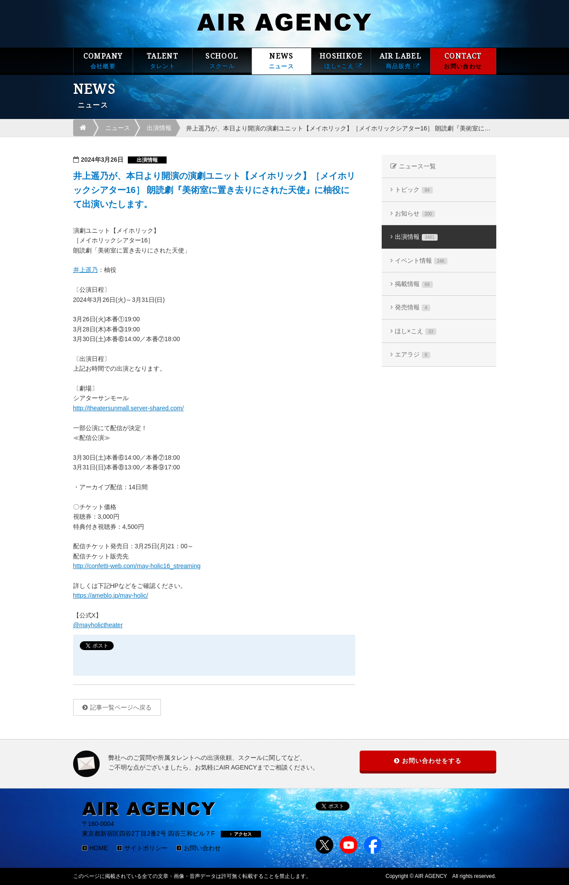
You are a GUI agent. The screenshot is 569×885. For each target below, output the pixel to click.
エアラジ (413, 354)
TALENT (162, 61)
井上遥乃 (85, 269)
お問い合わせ (202, 848)
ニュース (117, 127)
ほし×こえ (415, 331)
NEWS (281, 61)
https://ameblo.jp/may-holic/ (110, 595)
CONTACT (463, 61)
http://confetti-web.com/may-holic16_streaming (137, 565)
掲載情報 (414, 284)
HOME (98, 848)
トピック (414, 189)
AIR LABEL (400, 61)
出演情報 (159, 127)
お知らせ (415, 213)
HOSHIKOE (341, 61)
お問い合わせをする (431, 760)
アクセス (241, 834)
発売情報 (413, 307)
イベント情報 (421, 260)
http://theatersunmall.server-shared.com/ (128, 408)
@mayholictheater (98, 624)
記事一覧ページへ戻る (121, 707)
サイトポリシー (145, 848)
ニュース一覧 (417, 166)
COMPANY (103, 61)
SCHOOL (222, 61)
